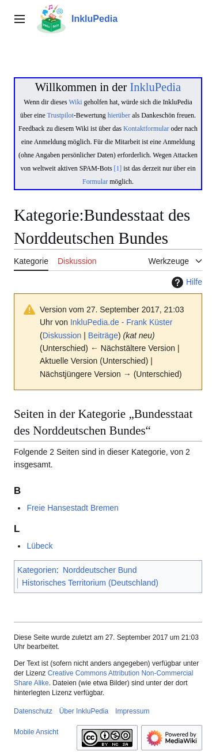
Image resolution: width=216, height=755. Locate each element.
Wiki (75, 102)
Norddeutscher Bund (100, 570)
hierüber (119, 115)
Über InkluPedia (83, 711)
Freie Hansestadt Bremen (72, 507)
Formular (95, 182)
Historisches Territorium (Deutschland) (90, 582)
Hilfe (185, 282)
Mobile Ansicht (36, 732)
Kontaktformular (146, 128)
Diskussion (62, 335)
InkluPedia (155, 87)
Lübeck (39, 545)
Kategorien (36, 570)
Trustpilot (60, 115)
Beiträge (103, 335)
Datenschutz (33, 711)
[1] (118, 168)
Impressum (132, 711)
